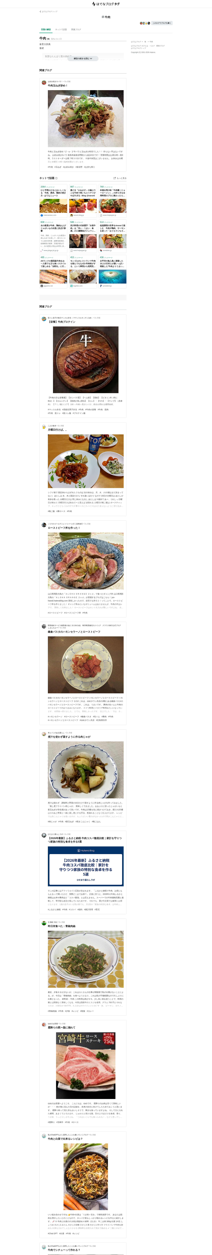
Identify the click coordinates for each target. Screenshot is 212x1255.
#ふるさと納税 (54, 909)
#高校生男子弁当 (69, 409)
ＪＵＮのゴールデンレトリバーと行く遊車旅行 (65, 524)
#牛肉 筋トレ (54, 413)
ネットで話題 (61, 29)
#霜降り (51, 1122)
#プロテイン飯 (79, 413)
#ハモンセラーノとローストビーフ (63, 720)
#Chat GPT (53, 1233)
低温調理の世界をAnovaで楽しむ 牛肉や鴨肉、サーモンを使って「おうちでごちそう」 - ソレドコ (112, 228)
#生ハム (96, 716)
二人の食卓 (52, 426)
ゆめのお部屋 (53, 1024)
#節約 (79, 909)
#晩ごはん (96, 821)
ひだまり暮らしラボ (55, 834)
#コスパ (72, 909)
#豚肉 (104, 716)
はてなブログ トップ (48, 12)
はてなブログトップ (138, 48)
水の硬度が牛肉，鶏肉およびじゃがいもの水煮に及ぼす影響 (53, 228)
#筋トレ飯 (66, 413)
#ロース (75, 1122)
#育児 (97, 909)
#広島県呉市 (101, 720)
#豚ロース (60, 511)
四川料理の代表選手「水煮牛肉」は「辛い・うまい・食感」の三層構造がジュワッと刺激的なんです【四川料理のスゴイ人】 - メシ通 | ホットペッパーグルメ (83, 228)
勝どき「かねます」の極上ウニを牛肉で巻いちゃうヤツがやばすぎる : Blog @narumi (83, 193)
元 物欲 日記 (52, 922)
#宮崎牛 (59, 1122)
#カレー (90, 1011)
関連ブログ (76, 29)
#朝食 (82, 1011)
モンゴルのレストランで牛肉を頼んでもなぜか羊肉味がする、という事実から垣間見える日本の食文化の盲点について (83, 264)
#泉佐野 (78, 167)
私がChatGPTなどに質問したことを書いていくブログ (68, 1135)
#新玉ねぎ (69, 821)
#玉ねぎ (58, 167)
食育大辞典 (45, 44)
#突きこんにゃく (82, 821)
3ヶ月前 (67, 82)
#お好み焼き (68, 167)
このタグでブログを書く (162, 23)
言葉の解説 (46, 29)
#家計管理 (88, 909)
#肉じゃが (52, 821)
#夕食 (67, 1011)
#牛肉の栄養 (90, 409)
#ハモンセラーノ (55, 716)
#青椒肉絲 (52, 1011)
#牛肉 (50, 167)
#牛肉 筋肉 (103, 409)
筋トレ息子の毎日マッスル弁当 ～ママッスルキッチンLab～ (70, 318)
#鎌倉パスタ (86, 716)
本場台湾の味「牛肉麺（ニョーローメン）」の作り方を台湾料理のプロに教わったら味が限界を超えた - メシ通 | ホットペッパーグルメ (112, 193)
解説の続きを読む (83, 58)
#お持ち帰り (89, 167)
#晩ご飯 (51, 511)
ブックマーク (48, 187)
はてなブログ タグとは (139, 46)
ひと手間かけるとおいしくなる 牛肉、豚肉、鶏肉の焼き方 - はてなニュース (53, 193)
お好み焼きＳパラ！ (55, 82)
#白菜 (61, 1233)
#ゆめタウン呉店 (87, 720)
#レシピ (75, 1011)
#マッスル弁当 (54, 409)
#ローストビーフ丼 (72, 613)
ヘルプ (152, 46)
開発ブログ (160, 46)
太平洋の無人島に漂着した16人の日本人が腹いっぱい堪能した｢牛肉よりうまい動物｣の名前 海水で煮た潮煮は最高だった (112, 264)
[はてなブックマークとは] (56, 178)
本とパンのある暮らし (56, 733)
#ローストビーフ (55, 613)
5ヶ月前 (62, 922)
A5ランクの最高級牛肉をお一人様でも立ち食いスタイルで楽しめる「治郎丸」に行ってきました (53, 264)
